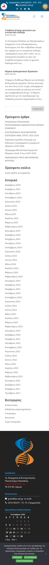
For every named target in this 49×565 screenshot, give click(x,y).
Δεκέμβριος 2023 (13, 284)
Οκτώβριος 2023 (13, 293)
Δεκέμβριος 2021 (13, 384)
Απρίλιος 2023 (11, 318)
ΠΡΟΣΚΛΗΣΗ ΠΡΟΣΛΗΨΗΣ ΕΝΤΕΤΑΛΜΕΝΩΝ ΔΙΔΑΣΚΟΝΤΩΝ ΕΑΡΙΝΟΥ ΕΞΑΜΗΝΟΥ (24, 124)
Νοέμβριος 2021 (12, 389)
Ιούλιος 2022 (11, 355)
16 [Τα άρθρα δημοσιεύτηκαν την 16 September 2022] (21, 528)
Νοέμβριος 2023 (12, 289)
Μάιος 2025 (10, 214)
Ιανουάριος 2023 (12, 330)
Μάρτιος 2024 (11, 272)
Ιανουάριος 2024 (12, 280)
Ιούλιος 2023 (11, 305)
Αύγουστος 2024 (12, 251)
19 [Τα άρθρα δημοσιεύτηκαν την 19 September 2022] (7, 532)
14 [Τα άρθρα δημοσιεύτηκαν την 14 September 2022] (14, 528)
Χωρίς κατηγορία (13, 421)
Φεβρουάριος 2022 (14, 376)
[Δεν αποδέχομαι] (45, 553)
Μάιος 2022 (10, 364)
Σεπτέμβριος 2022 (13, 347)
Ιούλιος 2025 (11, 205)
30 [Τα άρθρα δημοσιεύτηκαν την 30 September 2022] (21, 536)
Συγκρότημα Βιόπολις (15, 483)
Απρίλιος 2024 (11, 268)
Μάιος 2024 (10, 264)
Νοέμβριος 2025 (12, 189)
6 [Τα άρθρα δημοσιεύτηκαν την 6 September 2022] (9, 525)
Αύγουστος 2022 (12, 351)
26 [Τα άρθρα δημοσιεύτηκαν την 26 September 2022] (7, 536)
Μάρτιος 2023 (11, 322)
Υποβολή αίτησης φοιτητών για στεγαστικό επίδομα (20, 31)
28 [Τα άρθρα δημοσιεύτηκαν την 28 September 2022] (14, 536)
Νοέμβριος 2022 (12, 339)
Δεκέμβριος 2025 (13, 185)
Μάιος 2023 (10, 314)
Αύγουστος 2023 (12, 301)
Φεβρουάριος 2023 (14, 326)
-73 (25, 502)
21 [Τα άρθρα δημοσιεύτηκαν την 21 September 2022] (14, 532)
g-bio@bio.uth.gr (15, 498)
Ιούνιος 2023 (11, 309)
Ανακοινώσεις (11, 405)
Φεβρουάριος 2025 (14, 226)
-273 (39, 2)
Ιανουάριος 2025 (12, 230)
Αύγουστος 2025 (12, 201)
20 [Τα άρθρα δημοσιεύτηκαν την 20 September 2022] (10, 532)
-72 (22, 502)
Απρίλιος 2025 (11, 218)
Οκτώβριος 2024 (13, 243)
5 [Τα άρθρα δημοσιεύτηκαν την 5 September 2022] (6, 525)
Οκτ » (14, 539)
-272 (34, 2)
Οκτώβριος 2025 (13, 193)
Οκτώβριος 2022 (13, 343)
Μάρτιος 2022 (11, 372)
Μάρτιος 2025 (11, 222)
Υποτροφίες (10, 413)
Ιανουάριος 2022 (12, 380)
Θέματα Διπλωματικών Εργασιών (21, 71)
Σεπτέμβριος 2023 (13, 297)
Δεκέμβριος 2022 (13, 334)
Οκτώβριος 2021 (13, 393)
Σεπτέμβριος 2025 (13, 197)
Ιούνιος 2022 (11, 359)
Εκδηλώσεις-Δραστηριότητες (18, 409)
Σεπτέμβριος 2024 (13, 247)
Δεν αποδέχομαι (30, 557)
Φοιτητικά (9, 417)
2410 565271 (26, 2)
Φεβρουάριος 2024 (14, 276)
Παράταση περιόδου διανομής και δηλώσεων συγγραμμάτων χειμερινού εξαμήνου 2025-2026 (22, 142)
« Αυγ (7, 539)
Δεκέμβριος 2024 (13, 235)
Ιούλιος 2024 (11, 255)
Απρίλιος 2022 (11, 368)
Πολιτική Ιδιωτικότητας (24, 561)
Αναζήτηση (38, 109)
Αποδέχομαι (17, 557)
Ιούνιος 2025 (11, 210)
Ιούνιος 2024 (11, 260)
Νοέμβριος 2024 (12, 239)
